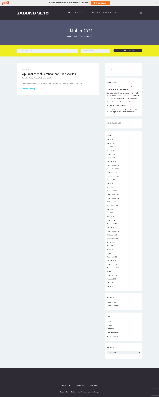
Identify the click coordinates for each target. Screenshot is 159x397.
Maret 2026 (111, 154)
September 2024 (113, 205)
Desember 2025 (113, 165)
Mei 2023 (110, 249)
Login (115, 13)
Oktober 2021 (112, 275)
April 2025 (110, 187)
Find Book (128, 50)
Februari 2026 (112, 158)
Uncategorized (45, 78)
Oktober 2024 (112, 202)
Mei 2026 (110, 147)
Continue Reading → (29, 89)
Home (70, 13)
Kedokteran (111, 302)
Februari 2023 (112, 257)
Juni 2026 (110, 143)
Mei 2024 (110, 213)
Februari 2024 (112, 224)
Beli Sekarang (98, 3)
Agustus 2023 (111, 242)
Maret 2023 (111, 253)
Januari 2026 (111, 161)
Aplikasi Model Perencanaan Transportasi (49, 74)
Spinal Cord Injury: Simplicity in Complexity (122, 102)
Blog (70, 385)
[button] (79, 3)
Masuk (109, 325)
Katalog (80, 13)
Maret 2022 (111, 272)
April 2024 (110, 216)
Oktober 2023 (112, 235)
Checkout (105, 13)
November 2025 (113, 169)
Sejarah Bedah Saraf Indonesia (118, 105)
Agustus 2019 (111, 279)
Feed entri (111, 329)
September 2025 (113, 176)
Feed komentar (113, 332)
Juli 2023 (110, 246)
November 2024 (113, 198)
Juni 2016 (110, 286)
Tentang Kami (80, 385)
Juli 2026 (110, 139)
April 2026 (110, 150)
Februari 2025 (112, 191)
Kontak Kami (93, 13)
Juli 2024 (110, 209)
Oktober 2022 (112, 264)
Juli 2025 (110, 183)
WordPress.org (112, 336)
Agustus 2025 (111, 180)
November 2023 (113, 231)
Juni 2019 (110, 282)
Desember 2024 (113, 194)
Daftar (109, 321)
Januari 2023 (111, 260)
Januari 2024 (111, 227)
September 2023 (113, 238)
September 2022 (113, 268)
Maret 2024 (111, 220)
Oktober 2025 (112, 172)
